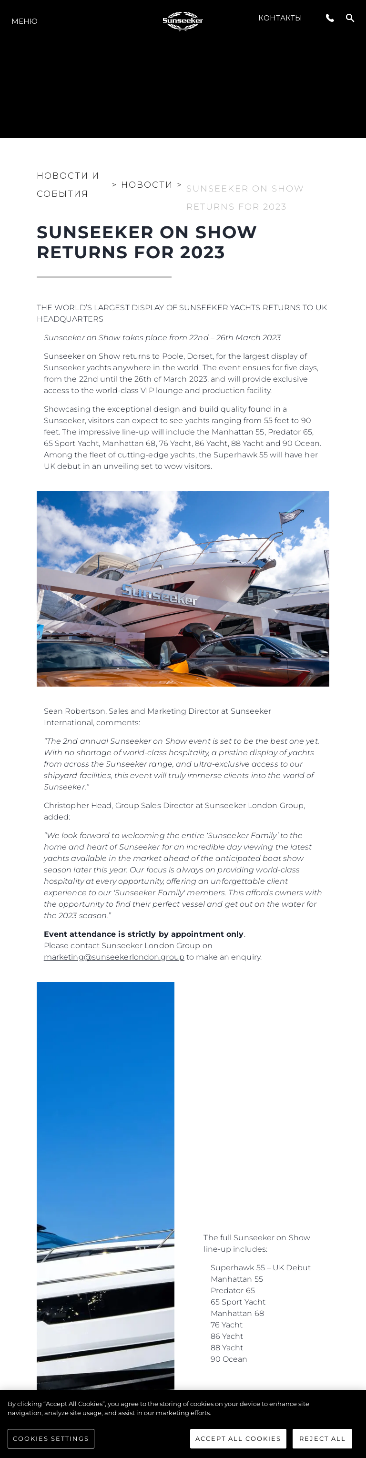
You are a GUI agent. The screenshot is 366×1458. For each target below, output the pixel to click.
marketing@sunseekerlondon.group (114, 957)
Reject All (322, 1444)
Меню (24, 21)
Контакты (280, 17)
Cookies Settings (51, 1444)
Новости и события (68, 185)
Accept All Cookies (238, 1444)
